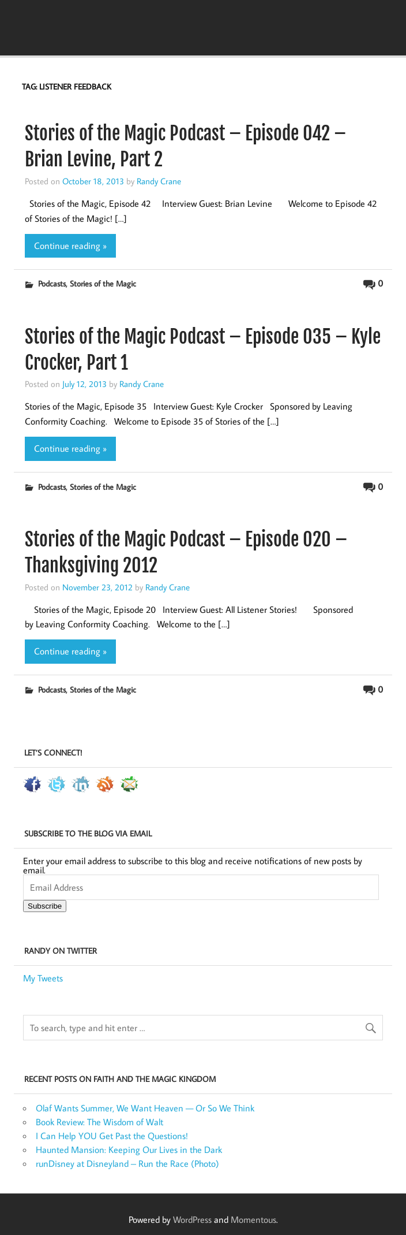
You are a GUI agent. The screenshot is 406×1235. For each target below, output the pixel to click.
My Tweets (43, 978)
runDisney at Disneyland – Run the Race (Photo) (127, 1163)
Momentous (253, 1219)
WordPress (192, 1219)
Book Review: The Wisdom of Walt (99, 1122)
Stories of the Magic (103, 283)
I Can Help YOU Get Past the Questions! (112, 1135)
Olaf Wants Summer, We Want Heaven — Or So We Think (145, 1108)
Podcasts (52, 283)
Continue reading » (70, 245)
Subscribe (45, 906)
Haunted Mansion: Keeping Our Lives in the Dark (129, 1149)
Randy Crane (159, 181)
